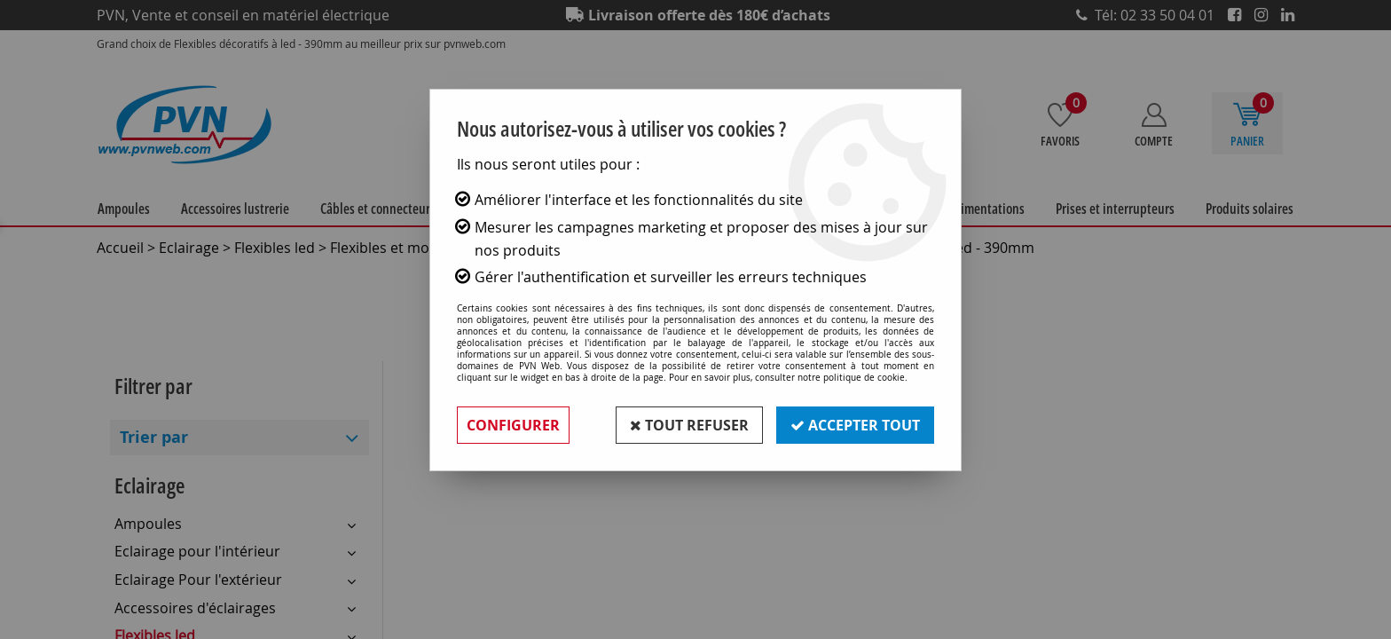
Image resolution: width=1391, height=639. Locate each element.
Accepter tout (855, 425)
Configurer (513, 425)
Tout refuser (689, 425)
